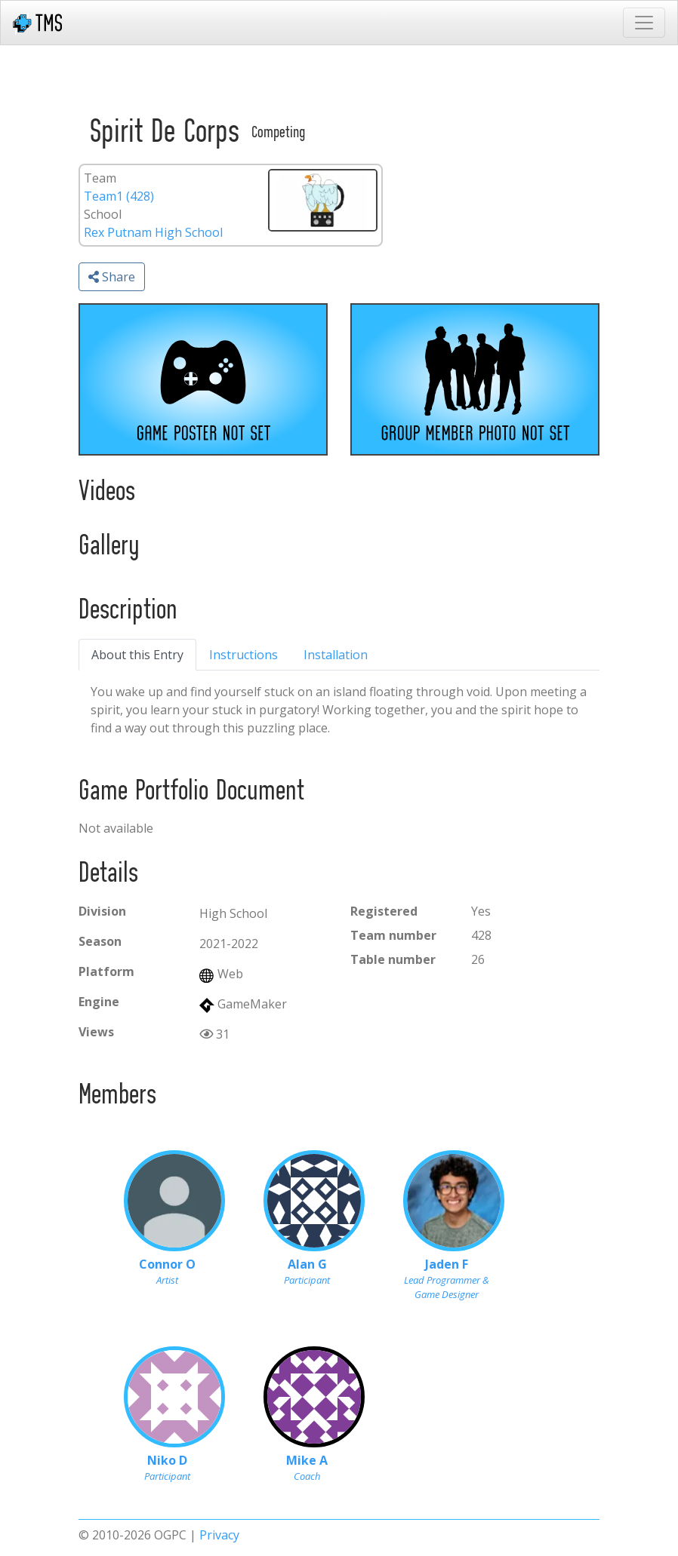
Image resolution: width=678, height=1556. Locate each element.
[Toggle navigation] (644, 23)
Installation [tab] (336, 654)
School (103, 214)
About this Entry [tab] (137, 654)
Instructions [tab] (243, 654)
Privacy (219, 1535)
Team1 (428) (119, 196)
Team (100, 178)
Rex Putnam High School (153, 232)
